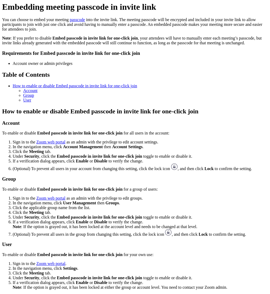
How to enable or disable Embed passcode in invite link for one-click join (75, 86)
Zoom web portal (50, 142)
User (27, 100)
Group (28, 95)
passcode (77, 19)
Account (30, 90)
